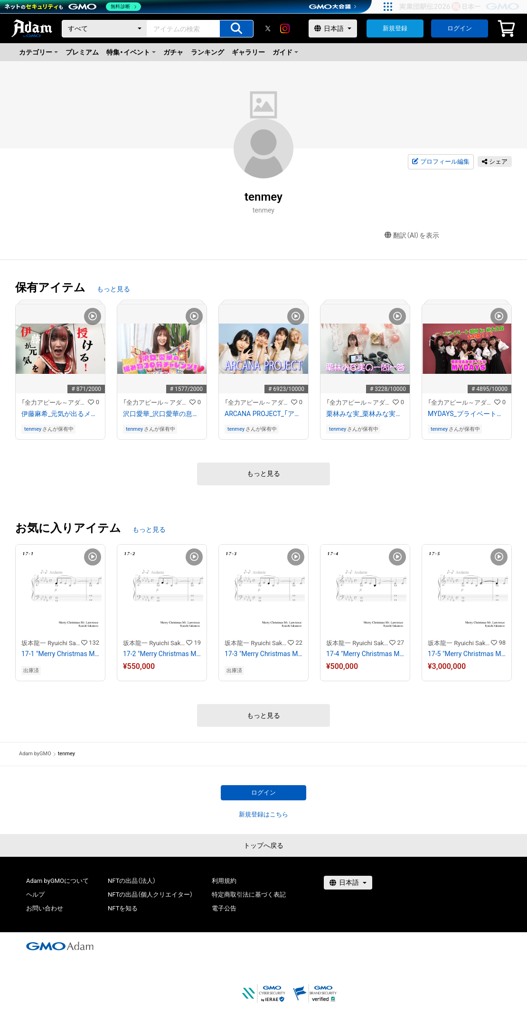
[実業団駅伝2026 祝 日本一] (461, 6)
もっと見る (113, 289)
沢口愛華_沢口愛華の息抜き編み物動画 (162, 413)
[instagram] (285, 28)
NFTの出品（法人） (132, 880)
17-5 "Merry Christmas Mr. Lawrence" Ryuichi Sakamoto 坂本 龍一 (467, 654)
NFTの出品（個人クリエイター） (150, 894)
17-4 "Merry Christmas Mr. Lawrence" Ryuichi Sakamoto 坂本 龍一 (365, 654)
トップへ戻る (263, 845)
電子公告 (224, 908)
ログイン (459, 28)
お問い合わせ (44, 908)
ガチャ (173, 52)
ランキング (207, 52)
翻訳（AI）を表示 (412, 236)
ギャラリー (248, 52)
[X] (268, 28)
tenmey (32, 429)
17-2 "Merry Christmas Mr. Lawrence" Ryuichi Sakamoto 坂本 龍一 (162, 654)
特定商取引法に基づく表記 (249, 894)
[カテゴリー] (104, 28)
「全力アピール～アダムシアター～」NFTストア (54, 402)
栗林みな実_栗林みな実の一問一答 (365, 413)
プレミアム (82, 52)
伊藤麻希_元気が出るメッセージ (60, 413)
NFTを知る (123, 908)
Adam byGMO (35, 754)
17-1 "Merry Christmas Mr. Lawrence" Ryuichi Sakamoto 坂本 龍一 (60, 654)
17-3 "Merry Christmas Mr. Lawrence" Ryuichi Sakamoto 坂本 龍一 (263, 654)
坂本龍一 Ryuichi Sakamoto (51, 643)
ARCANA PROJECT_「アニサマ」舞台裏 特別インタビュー (263, 413)
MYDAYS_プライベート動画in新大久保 (467, 413)
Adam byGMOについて (57, 880)
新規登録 (395, 28)
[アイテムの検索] (236, 28)
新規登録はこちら (263, 814)
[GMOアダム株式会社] (60, 946)
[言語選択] (333, 28)
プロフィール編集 (440, 162)
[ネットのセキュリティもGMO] (72, 6)
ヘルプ (35, 894)
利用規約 (224, 880)
